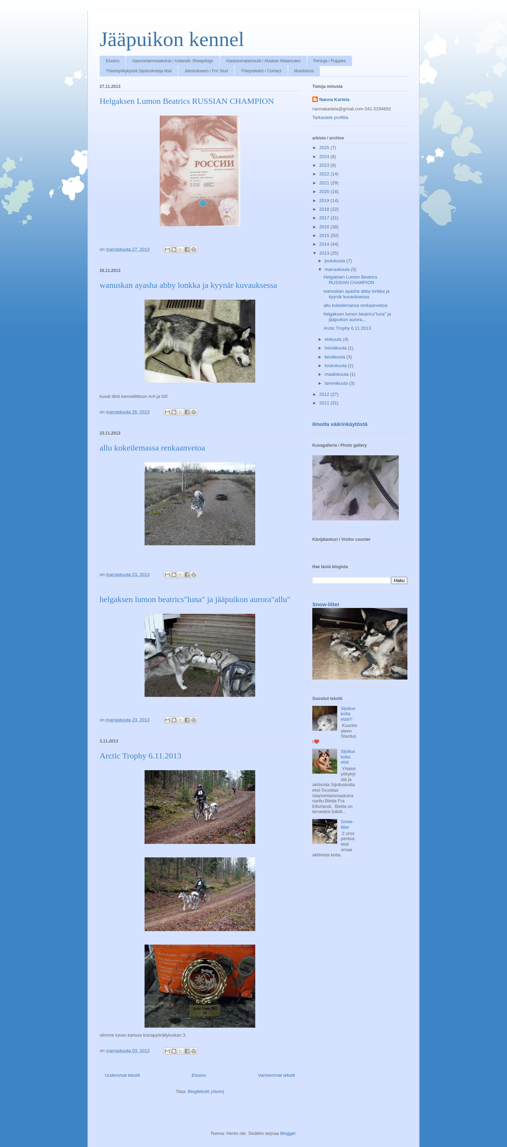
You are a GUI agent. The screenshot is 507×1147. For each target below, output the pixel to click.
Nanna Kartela (334, 99)
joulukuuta (336, 260)
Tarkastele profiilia (330, 117)
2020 (325, 191)
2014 (325, 244)
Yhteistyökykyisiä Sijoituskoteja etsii (139, 71)
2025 (325, 147)
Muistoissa (304, 71)
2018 (325, 209)
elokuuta (334, 339)
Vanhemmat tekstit (276, 1075)
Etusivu (112, 60)
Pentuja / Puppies (329, 60)
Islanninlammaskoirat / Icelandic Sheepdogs (172, 60)
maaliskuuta (337, 374)
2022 (325, 173)
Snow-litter (326, 604)
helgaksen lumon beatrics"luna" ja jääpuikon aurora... (357, 316)
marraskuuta (338, 269)
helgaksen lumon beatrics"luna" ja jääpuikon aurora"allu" (195, 599)
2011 (325, 403)
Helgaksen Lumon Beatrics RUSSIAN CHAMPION (187, 101)
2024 (325, 156)
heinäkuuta (336, 348)
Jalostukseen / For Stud (206, 71)
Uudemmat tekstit (122, 1075)
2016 (325, 226)
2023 (325, 165)
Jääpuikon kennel (172, 39)
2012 (325, 394)
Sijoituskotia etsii (348, 757)
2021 (325, 182)
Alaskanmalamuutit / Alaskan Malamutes (263, 60)
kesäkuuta (336, 356)
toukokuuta (336, 365)
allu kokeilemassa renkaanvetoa (152, 447)
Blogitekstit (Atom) (206, 1091)
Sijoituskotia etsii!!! (348, 714)
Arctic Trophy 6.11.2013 (140, 755)
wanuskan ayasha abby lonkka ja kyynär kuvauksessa (188, 285)
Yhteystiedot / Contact (261, 71)
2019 (325, 200)
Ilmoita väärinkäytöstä (340, 424)
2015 (325, 235)
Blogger (287, 1133)
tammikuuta (337, 383)
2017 (325, 217)
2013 (325, 253)
